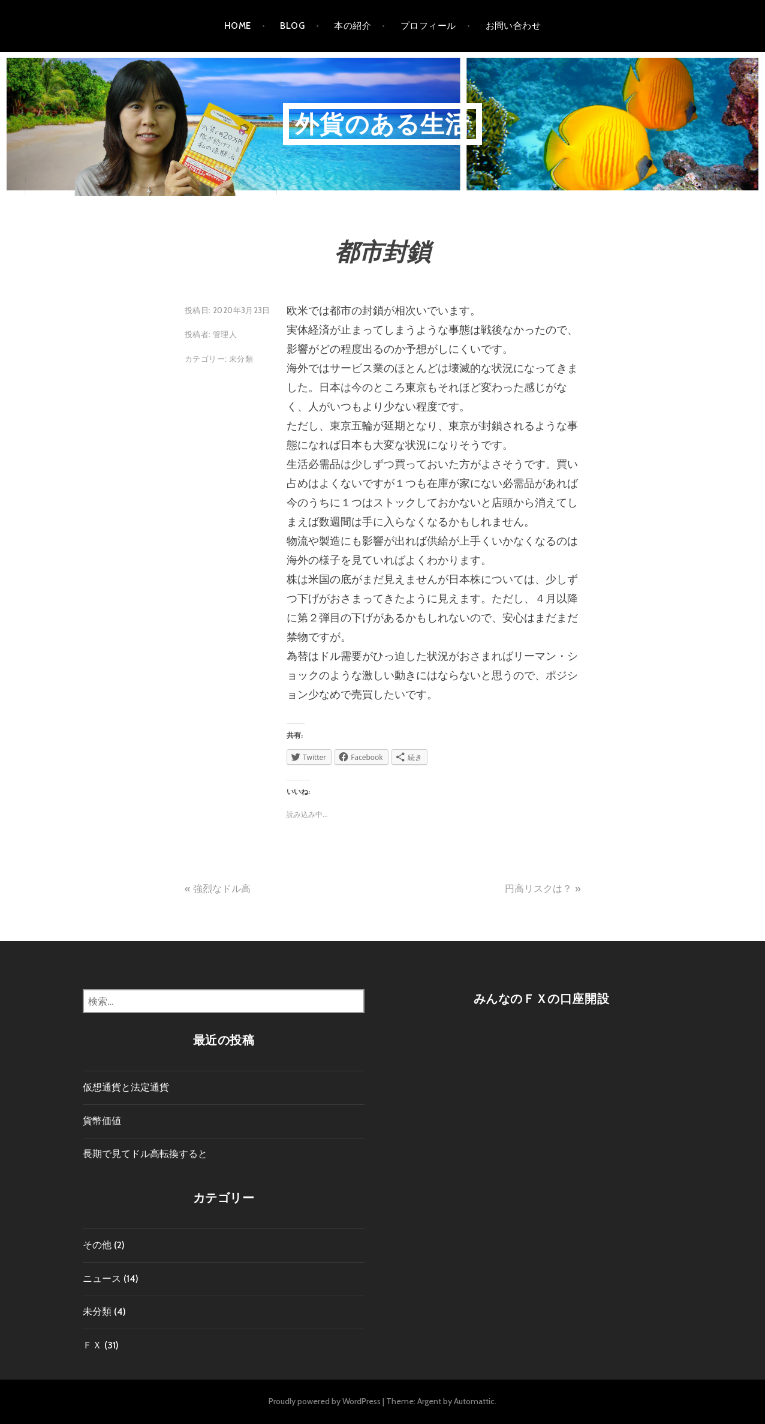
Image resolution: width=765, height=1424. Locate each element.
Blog (292, 25)
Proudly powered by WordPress (325, 1401)
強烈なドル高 (222, 888)
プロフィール (428, 25)
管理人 (225, 334)
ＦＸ (92, 1345)
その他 (97, 1245)
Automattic (474, 1401)
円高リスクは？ (538, 888)
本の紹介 (352, 25)
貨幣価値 (102, 1120)
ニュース (102, 1278)
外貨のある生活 (382, 124)
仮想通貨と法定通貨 (126, 1087)
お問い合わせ (513, 25)
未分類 (241, 358)
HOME (237, 25)
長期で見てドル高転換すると (145, 1153)
